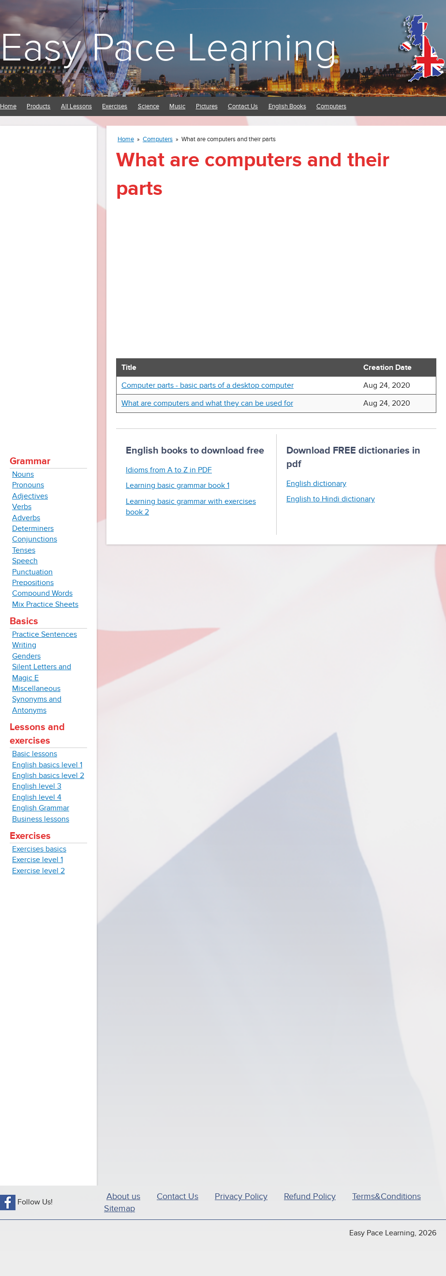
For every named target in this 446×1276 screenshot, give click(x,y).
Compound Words (42, 593)
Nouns (23, 474)
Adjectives (30, 496)
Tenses (23, 550)
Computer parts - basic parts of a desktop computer (207, 385)
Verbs (21, 507)
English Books (287, 106)
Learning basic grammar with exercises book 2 (191, 507)
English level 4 (36, 797)
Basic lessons (34, 754)
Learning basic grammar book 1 (177, 485)
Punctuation (32, 572)
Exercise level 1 (37, 860)
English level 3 (36, 786)
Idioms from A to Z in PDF (169, 470)
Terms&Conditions (386, 1196)
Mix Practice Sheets (45, 604)
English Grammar (40, 808)
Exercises (114, 106)
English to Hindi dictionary (330, 499)
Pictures (207, 106)
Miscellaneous (36, 688)
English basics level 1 (47, 765)
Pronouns (28, 485)
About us (123, 1196)
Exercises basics (39, 849)
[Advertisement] (48, 280)
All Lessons (76, 106)
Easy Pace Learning (168, 48)
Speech (25, 561)
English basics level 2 (48, 775)
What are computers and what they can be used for (207, 403)
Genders (26, 656)
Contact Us (243, 106)
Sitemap (119, 1208)
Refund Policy (310, 1196)
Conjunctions (34, 539)
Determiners (33, 528)
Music (177, 106)
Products (38, 106)
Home (8, 106)
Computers (331, 106)
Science (148, 106)
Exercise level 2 (38, 871)
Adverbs (26, 518)
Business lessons (40, 819)
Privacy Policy (241, 1196)
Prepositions (33, 582)
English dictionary (316, 483)
